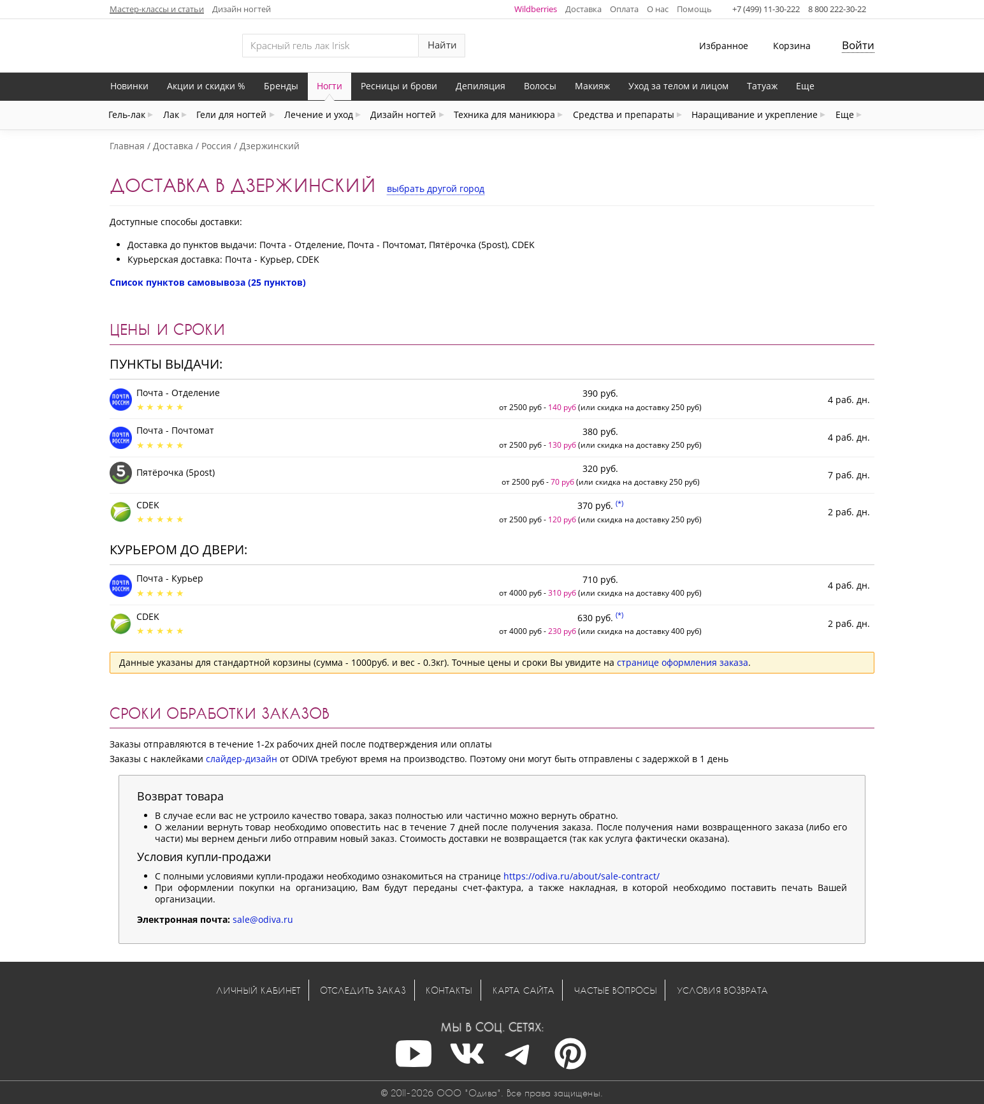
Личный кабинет (258, 990)
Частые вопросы (615, 990)
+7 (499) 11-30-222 (766, 9)
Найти (442, 45)
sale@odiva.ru (263, 919)
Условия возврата (722, 990)
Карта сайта (523, 990)
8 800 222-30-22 (837, 9)
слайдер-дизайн (241, 759)
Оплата (624, 9)
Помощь (694, 9)
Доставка (583, 9)
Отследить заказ (363, 990)
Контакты (449, 990)
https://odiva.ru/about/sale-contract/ (581, 876)
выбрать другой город (435, 188)
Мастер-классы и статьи (157, 9)
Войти (858, 45)
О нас (658, 9)
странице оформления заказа (682, 662)
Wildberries (535, 9)
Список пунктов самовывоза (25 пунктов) (208, 282)
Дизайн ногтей (241, 9)
